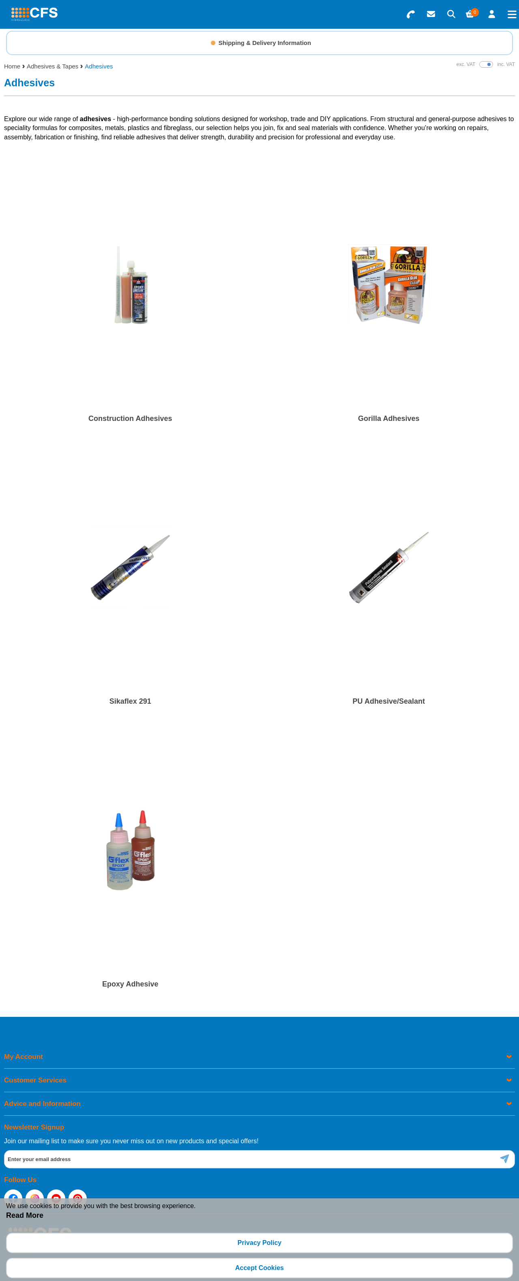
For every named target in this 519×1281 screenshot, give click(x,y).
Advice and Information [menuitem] (42, 1104)
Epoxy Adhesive (130, 984)
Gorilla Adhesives (388, 418)
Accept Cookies (259, 1267)
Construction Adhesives (130, 418)
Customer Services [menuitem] (35, 1080)
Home (12, 66)
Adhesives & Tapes (52, 66)
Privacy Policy (260, 1242)
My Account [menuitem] (23, 1057)
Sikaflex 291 (130, 701)
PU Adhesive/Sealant (389, 701)
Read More (24, 1215)
